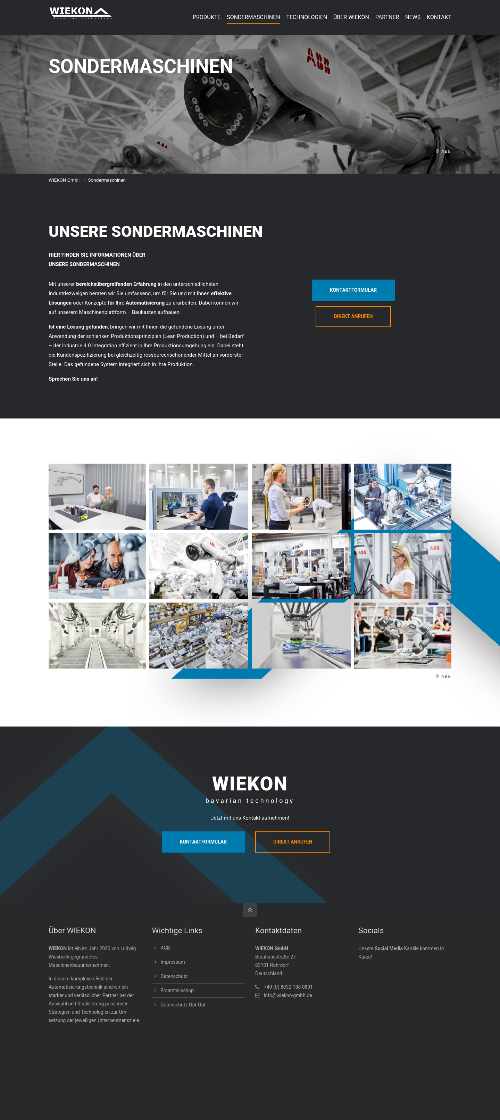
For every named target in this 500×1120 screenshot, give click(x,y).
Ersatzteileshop (177, 990)
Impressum (173, 962)
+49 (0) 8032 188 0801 (288, 987)
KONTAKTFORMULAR (353, 290)
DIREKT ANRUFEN (353, 316)
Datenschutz (174, 976)
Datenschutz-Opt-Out (183, 1004)
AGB (165, 948)
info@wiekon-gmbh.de (288, 995)
